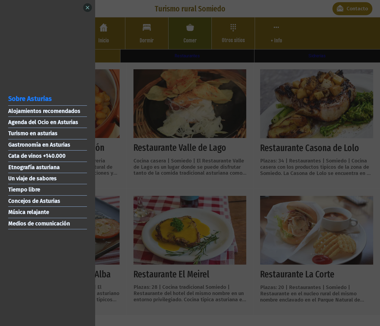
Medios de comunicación (39, 223)
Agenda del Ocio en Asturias (43, 122)
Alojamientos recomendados (44, 111)
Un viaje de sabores (32, 178)
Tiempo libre (24, 189)
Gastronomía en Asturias (39, 145)
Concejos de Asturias (34, 201)
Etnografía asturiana (34, 167)
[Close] (87, 7)
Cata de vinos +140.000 (37, 156)
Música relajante (28, 212)
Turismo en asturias (32, 133)
